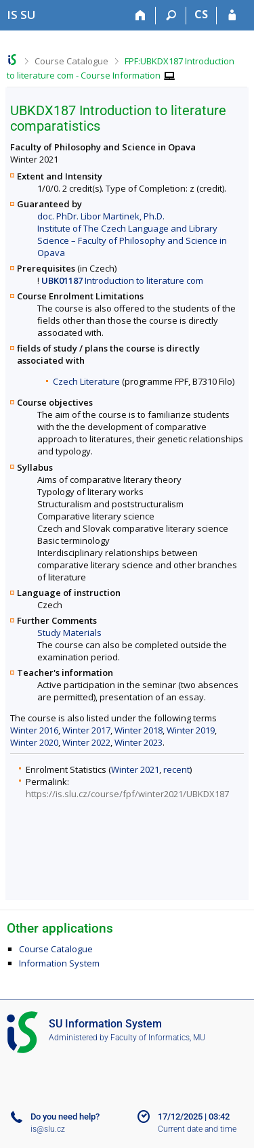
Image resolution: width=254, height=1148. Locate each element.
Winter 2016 (34, 730)
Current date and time (197, 1129)
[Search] (171, 15)
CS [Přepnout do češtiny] (201, 14)
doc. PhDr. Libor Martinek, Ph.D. (101, 216)
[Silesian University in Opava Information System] (21, 14)
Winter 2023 (138, 742)
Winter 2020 (34, 742)
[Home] (140, 15)
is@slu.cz (47, 1129)
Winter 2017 (86, 730)
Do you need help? (65, 1116)
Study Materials (69, 632)
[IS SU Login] (232, 15)
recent (176, 769)
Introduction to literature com (122, 280)
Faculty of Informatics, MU (157, 1037)
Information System (59, 963)
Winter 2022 (86, 742)
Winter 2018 (138, 730)
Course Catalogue (71, 61)
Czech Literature (86, 381)
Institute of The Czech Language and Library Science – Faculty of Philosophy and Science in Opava (132, 240)
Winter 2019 (191, 730)
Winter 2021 (135, 769)
